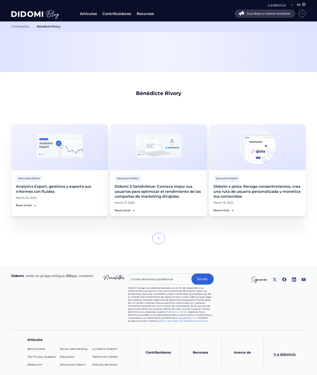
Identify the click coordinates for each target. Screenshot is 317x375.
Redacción (34, 364)
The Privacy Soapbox (41, 356)
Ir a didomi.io (285, 354)
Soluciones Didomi (73, 364)
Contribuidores (116, 14)
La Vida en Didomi (104, 349)
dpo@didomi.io (187, 317)
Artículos (88, 14)
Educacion (67, 356)
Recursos (145, 14)
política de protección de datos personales (182, 320)
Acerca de (242, 352)
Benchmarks (36, 349)
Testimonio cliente (105, 356)
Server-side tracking (73, 349)
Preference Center (176, 311)
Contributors (20, 26)
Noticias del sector (105, 364)
